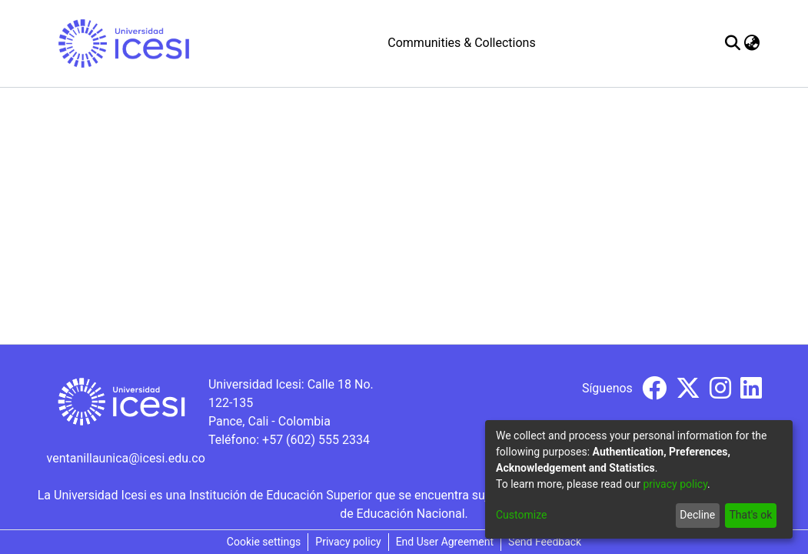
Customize (521, 515)
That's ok (750, 515)
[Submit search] (733, 43)
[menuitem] (752, 43)
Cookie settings (264, 542)
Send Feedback (544, 542)
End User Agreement (445, 542)
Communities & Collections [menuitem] (461, 42)
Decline (697, 515)
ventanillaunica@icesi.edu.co (126, 458)
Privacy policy (348, 542)
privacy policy (675, 484)
